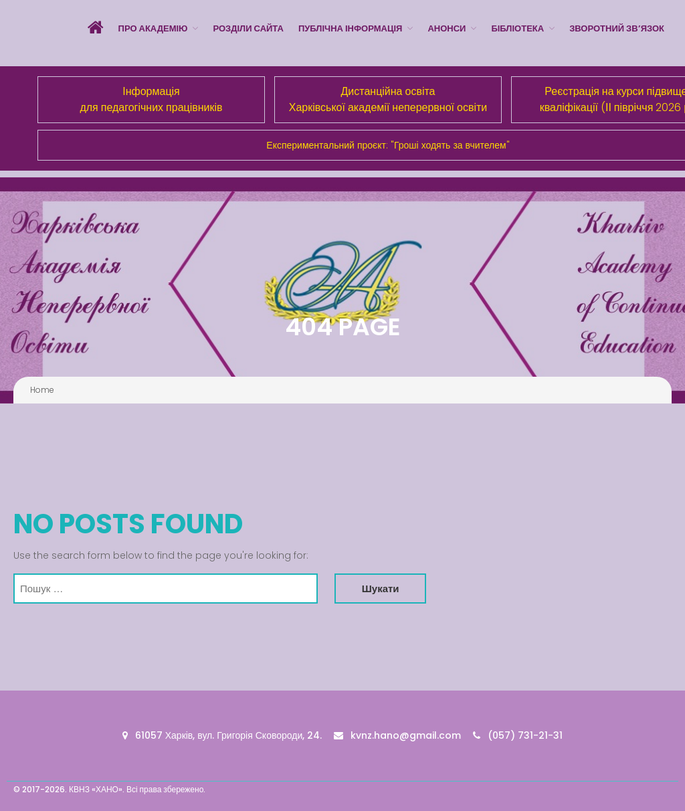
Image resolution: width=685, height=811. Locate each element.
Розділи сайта (248, 28)
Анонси (446, 28)
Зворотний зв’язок (616, 28)
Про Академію (153, 28)
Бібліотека (517, 28)
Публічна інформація (350, 28)
